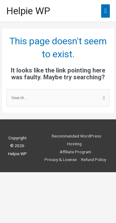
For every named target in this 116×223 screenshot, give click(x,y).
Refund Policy (93, 159)
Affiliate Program (75, 151)
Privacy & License (61, 159)
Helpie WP (28, 11)
